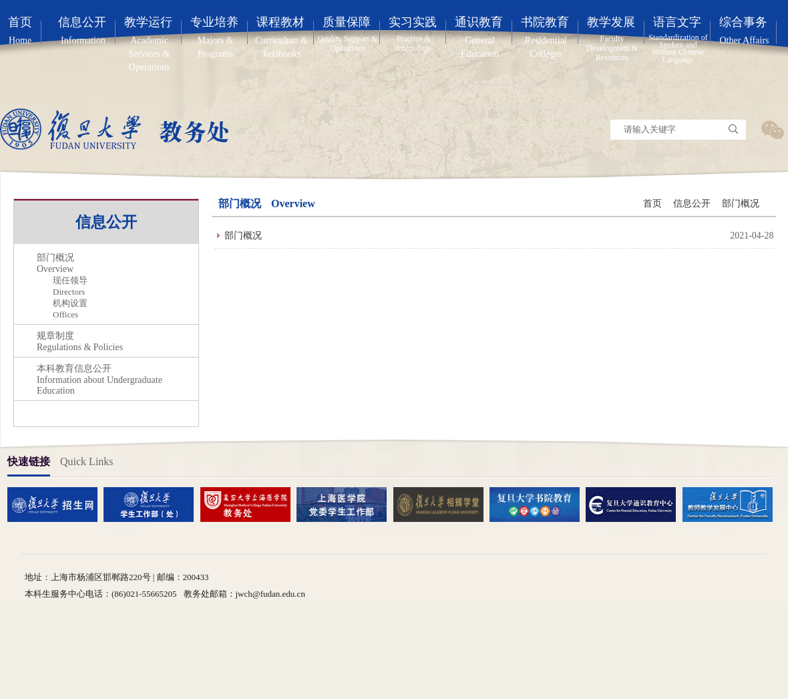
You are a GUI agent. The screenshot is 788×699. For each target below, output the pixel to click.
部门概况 (740, 203)
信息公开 (692, 203)
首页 (652, 203)
